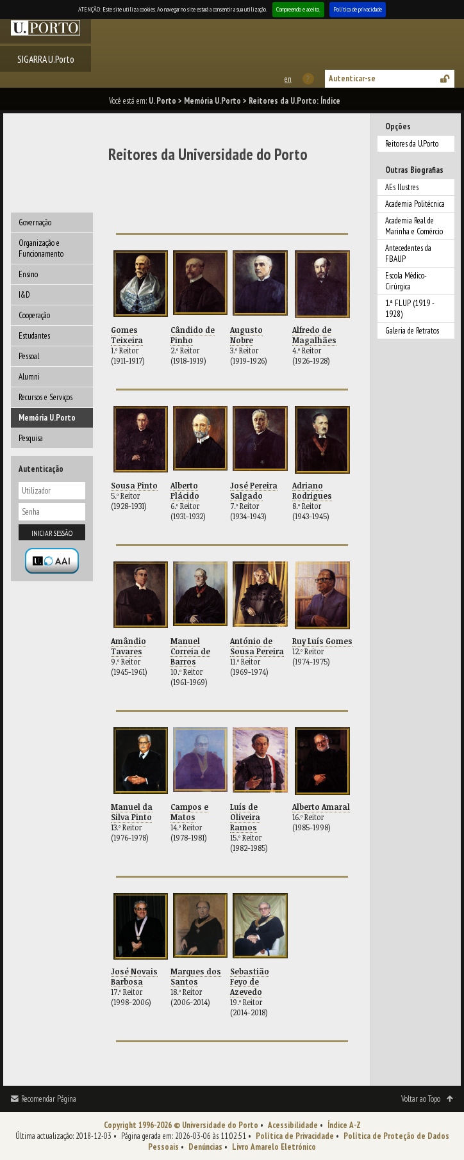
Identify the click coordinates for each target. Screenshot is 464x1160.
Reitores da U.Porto (411, 143)
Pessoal (29, 356)
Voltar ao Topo (420, 1098)
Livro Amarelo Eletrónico (274, 1146)
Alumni (29, 376)
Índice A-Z (344, 1125)
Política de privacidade (357, 9)
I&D (24, 294)
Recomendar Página (48, 1098)
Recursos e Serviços (45, 397)
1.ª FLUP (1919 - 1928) (410, 308)
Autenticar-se (352, 78)
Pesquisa (31, 438)
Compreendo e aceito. (298, 9)
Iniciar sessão (51, 533)
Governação (35, 222)
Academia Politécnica (415, 203)
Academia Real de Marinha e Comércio (414, 226)
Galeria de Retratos (412, 330)
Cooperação (34, 315)
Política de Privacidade (295, 1136)
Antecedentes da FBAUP (408, 253)
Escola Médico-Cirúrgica (406, 281)
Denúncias (205, 1146)
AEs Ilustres (401, 187)
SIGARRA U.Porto (45, 58)
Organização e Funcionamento (41, 248)
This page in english (287, 79)
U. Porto (162, 100)
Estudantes (34, 335)
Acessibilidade (293, 1125)
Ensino (28, 274)
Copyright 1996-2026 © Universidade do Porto (181, 1125)
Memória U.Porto (212, 100)
